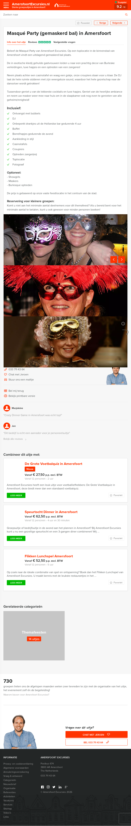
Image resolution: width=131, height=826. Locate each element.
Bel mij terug (13, 391)
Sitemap (7, 809)
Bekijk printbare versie (19, 396)
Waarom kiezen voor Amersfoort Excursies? (26, 695)
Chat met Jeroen (15, 374)
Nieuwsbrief (9, 784)
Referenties (9, 792)
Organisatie (9, 788)
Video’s (7, 813)
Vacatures (8, 801)
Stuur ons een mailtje (18, 380)
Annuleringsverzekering (16, 772)
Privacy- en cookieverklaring (18, 764)
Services (7, 805)
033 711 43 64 (17, 369)
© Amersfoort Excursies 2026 (56, 792)
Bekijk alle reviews (15, 439)
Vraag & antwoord (12, 776)
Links (6, 817)
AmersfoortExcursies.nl (32, 5)
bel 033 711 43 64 (97, 742)
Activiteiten (9, 796)
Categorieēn (9, 780)
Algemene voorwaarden (16, 768)
